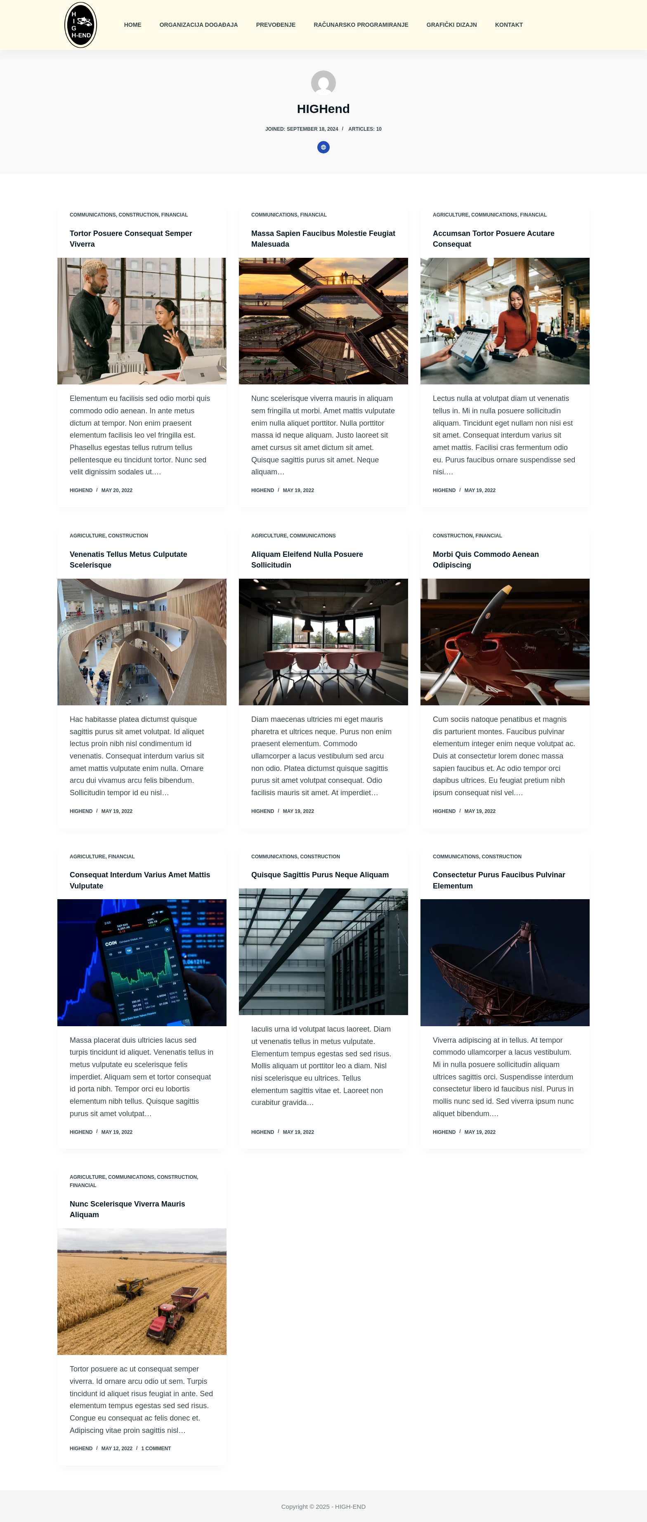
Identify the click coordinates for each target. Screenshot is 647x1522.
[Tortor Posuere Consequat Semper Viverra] (142, 320)
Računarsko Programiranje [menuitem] (361, 24)
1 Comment (156, 1447)
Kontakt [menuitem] (509, 24)
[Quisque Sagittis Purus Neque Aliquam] (323, 961)
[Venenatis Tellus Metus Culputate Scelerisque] (142, 641)
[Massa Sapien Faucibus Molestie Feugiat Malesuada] (323, 320)
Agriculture (450, 215)
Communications (93, 215)
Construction (138, 215)
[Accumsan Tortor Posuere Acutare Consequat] (505, 320)
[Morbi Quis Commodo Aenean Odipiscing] (505, 641)
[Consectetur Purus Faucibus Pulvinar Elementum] (505, 961)
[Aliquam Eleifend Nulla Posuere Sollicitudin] (323, 641)
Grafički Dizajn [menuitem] (452, 24)
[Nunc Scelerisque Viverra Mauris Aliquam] (142, 1290)
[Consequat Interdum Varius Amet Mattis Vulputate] (142, 961)
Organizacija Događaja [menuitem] (199, 24)
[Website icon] (323, 147)
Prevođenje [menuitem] (276, 24)
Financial (174, 215)
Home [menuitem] (133, 24)
